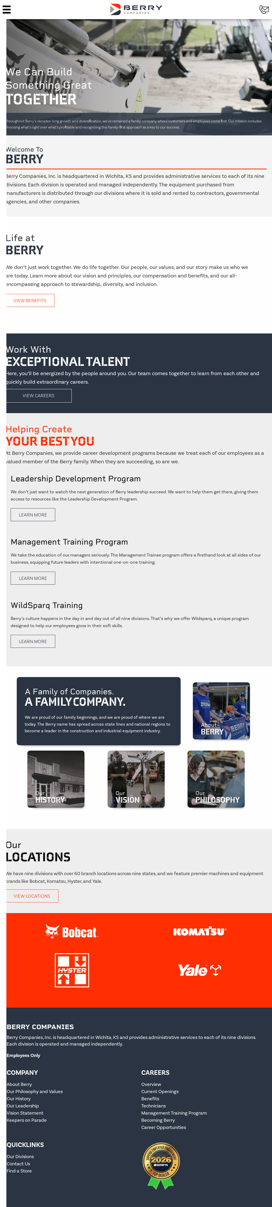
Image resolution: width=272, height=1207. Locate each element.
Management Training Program (174, 1113)
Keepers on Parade (27, 1120)
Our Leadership (23, 1106)
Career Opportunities (163, 1127)
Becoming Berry (158, 1120)
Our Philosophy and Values (35, 1092)
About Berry (19, 1084)
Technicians (153, 1106)
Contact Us (18, 1164)
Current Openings (159, 1092)
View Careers (38, 395)
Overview (151, 1084)
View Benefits (30, 300)
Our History (19, 1099)
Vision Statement (25, 1113)
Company (22, 1073)
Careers (155, 1073)
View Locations (32, 896)
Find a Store (19, 1171)
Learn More (33, 514)
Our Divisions (20, 1157)
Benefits (150, 1099)
